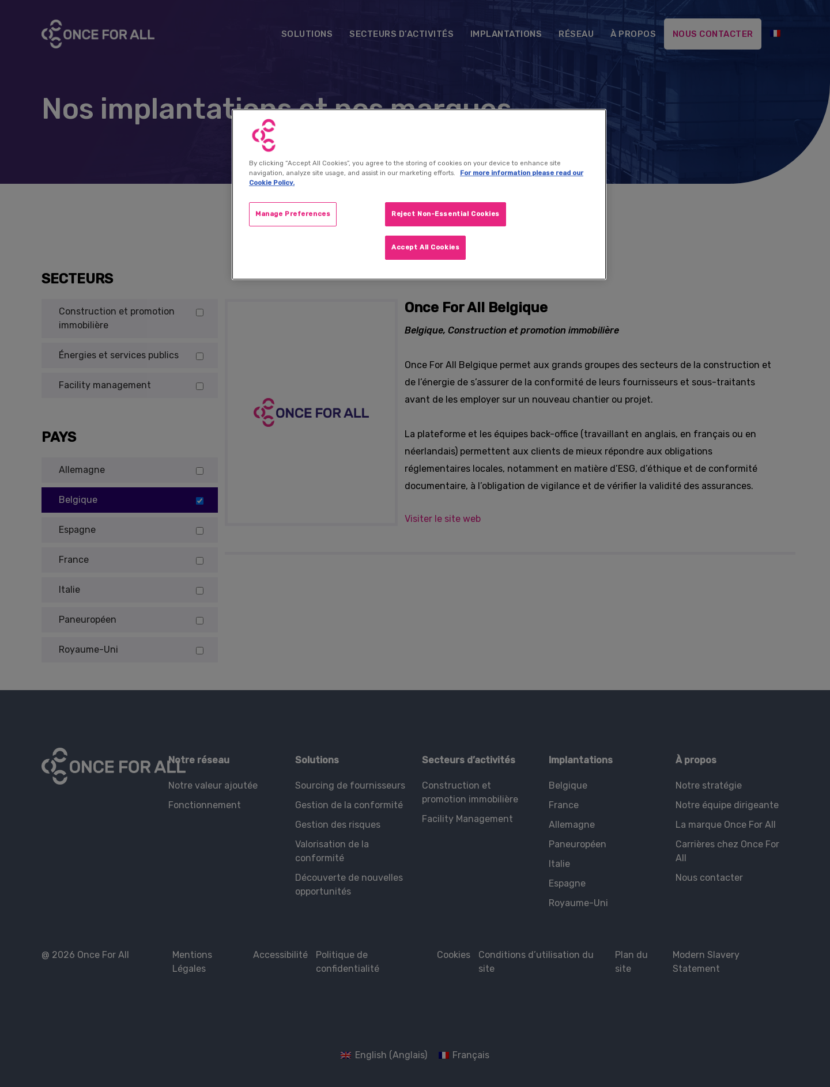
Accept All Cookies (425, 247)
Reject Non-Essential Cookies (445, 214)
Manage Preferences (292, 214)
